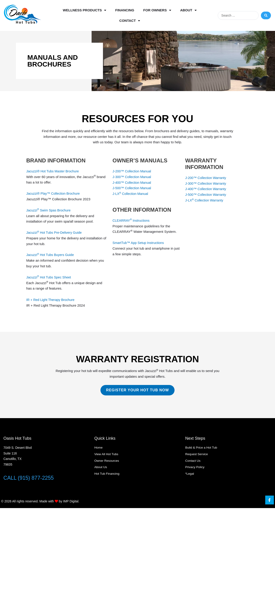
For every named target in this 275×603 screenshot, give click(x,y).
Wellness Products (84, 10)
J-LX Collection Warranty (205, 200)
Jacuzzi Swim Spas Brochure (49, 210)
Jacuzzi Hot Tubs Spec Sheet (49, 277)
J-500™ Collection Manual (132, 188)
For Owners (157, 10)
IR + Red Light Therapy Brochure (51, 299)
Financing (124, 10)
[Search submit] (266, 15)
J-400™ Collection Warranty (206, 189)
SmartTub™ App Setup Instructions (139, 243)
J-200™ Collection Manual (132, 171)
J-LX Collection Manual (131, 194)
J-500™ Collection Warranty (206, 194)
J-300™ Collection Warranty (206, 183)
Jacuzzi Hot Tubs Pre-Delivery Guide (55, 232)
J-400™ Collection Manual (132, 182)
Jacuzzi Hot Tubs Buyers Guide (51, 255)
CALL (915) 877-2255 (29, 478)
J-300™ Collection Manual (132, 177)
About (188, 10)
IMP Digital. (71, 501)
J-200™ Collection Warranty (206, 178)
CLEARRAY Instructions (131, 220)
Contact (129, 21)
